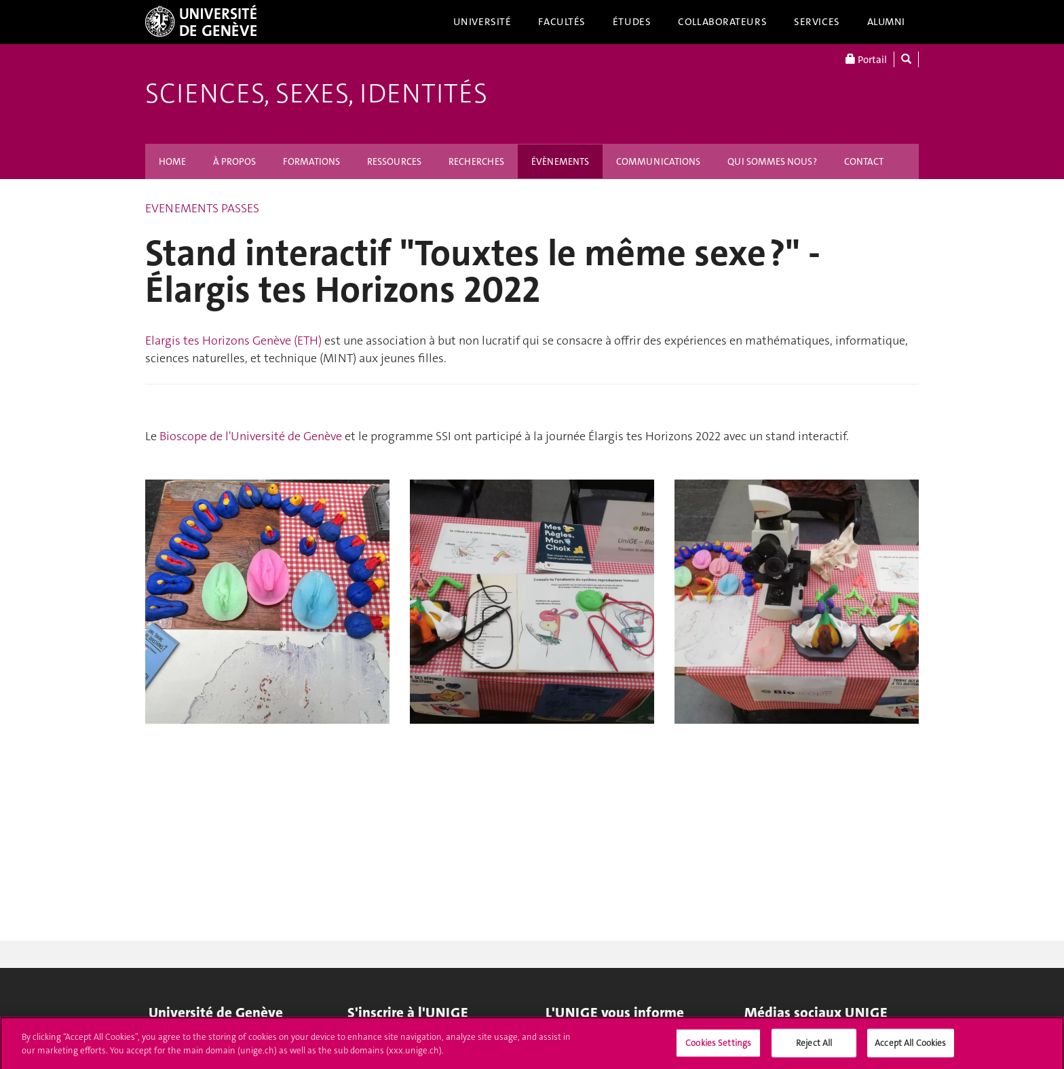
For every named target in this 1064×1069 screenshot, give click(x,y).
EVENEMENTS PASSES (202, 208)
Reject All (814, 1046)
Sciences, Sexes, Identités (316, 93)
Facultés (562, 21)
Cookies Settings (718, 1046)
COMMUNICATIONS (658, 161)
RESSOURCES (394, 161)
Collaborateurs (722, 21)
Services (817, 21)
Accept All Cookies (910, 1046)
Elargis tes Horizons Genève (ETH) (233, 340)
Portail (866, 59)
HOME (172, 161)
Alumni (886, 21)
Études (632, 21)
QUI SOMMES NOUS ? (772, 161)
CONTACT (864, 161)
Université (482, 21)
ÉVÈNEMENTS (560, 161)
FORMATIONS (311, 161)
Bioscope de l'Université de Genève (250, 436)
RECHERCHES (476, 161)
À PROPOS (234, 161)
